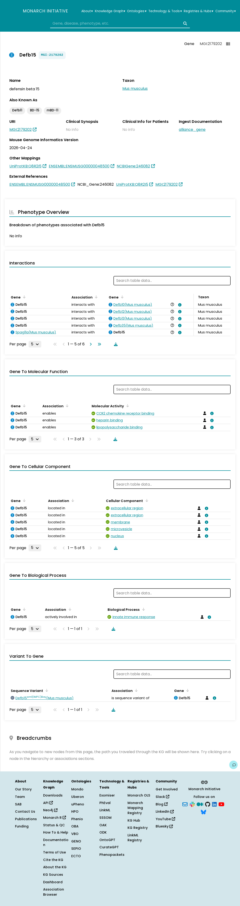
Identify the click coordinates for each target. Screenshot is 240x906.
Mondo (77, 789)
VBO (75, 833)
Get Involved (167, 789)
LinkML (104, 810)
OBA (75, 826)
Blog (162, 804)
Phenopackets (111, 854)
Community (225, 11)
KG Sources (53, 874)
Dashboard (53, 882)
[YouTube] (221, 804)
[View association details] (179, 304)
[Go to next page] (90, 344)
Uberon (77, 796)
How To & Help (55, 832)
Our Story (23, 789)
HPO (75, 811)
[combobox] (120, 23)
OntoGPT (107, 840)
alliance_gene (192, 129)
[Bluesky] (203, 811)
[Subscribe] (185, 804)
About (87, 11)
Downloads (53, 795)
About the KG (55, 867)
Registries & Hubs (198, 11)
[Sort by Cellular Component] (146, 500)
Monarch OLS (139, 795)
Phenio (77, 819)
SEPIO (76, 848)
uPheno (77, 804)
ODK (103, 832)
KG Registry (138, 827)
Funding (22, 826)
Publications (26, 819)
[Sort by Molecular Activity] (127, 405)
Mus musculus (135, 88)
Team (20, 796)
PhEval (105, 802)
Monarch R (54, 817)
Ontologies (136, 11)
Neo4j (50, 810)
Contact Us (25, 811)
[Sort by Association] (95, 296)
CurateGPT (109, 847)
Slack (162, 796)
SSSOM (105, 817)
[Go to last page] (98, 344)
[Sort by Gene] (23, 296)
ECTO (76, 856)
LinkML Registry (135, 838)
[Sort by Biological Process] (142, 609)
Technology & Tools (165, 11)
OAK (103, 825)
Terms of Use (54, 852)
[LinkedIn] (214, 804)
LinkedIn (165, 811)
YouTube (165, 819)
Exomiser (107, 795)
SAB (18, 804)
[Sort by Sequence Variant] (46, 690)
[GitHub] (207, 804)
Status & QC (54, 825)
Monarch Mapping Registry (135, 807)
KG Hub (134, 820)
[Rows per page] (35, 344)
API (48, 802)
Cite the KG (53, 859)
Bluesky (164, 826)
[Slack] (192, 804)
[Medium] (200, 804)
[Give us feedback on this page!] (233, 765)
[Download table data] (114, 344)
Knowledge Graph (110, 11)
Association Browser (53, 892)
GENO (76, 841)
